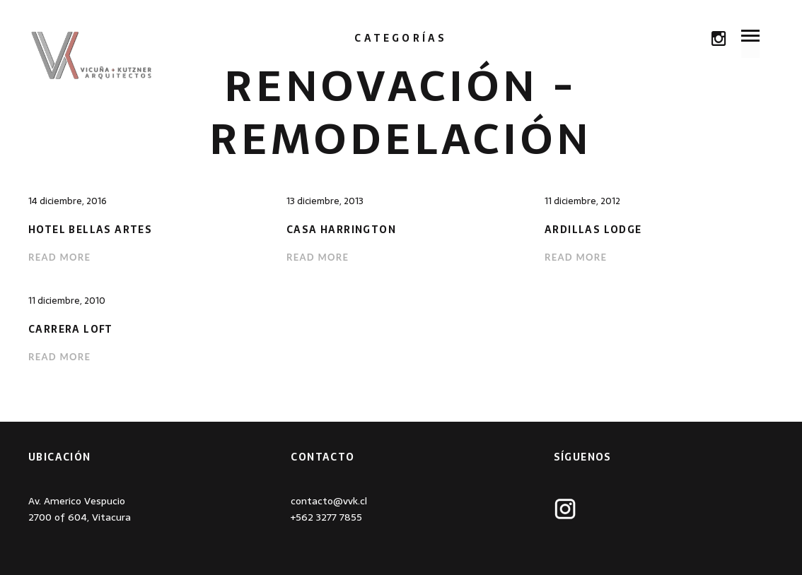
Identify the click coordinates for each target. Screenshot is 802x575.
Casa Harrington (341, 230)
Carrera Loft (70, 329)
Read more (59, 257)
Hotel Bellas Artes (90, 230)
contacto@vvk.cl (329, 501)
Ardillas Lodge (593, 230)
